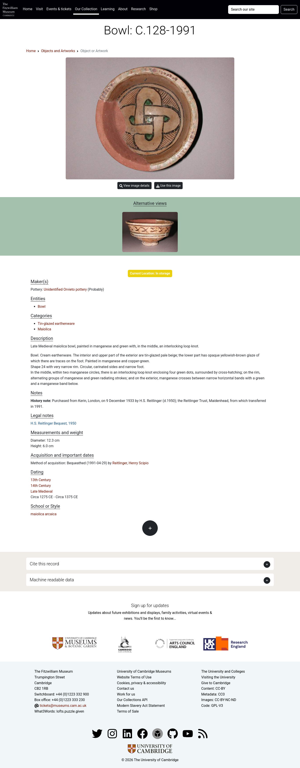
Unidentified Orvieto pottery (66, 289)
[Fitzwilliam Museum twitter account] (97, 733)
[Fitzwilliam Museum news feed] (203, 733)
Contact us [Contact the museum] (125, 688)
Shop (153, 9)
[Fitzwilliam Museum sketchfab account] (158, 733)
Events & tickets (58, 9)
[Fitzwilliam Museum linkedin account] (142, 733)
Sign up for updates (150, 605)
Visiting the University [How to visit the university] (218, 677)
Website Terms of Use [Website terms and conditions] (134, 677)
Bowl (41, 306)
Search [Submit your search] (289, 9)
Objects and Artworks (58, 51)
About (123, 9)
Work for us (126, 694)
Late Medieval (42, 491)
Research (138, 9)
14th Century (41, 486)
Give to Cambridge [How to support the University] (215, 683)
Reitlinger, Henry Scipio (130, 463)
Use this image (168, 186)
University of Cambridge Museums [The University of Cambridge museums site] (144, 671)
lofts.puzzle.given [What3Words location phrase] (70, 711)
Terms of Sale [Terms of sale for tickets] (128, 711)
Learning (107, 9)
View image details (134, 186)
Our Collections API (132, 700)
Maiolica (44, 329)
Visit (39, 9)
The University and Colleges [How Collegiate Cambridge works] (223, 671)
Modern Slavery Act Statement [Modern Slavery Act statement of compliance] (141, 705)
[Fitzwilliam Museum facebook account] (127, 733)
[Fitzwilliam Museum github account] (173, 733)
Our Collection (86, 9)
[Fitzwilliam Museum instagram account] (112, 733)
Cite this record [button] (44, 563)
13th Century (41, 480)
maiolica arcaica (44, 514)
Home (28, 8)
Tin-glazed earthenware (56, 323)
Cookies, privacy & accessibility (141, 683)
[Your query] (253, 9)
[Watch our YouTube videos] (188, 733)
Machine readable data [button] (52, 579)
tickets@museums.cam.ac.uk (63, 705)
